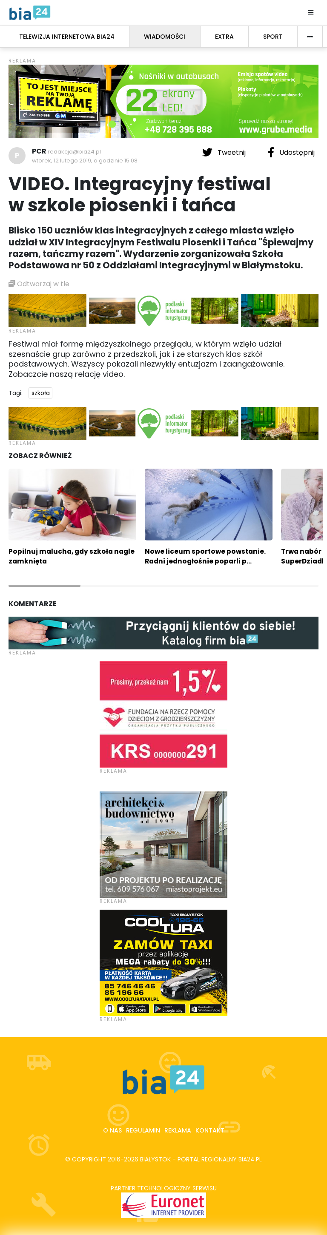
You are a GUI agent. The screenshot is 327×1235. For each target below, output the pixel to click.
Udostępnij (291, 152)
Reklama (177, 1130)
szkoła (41, 393)
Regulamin (143, 1130)
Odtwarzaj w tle (39, 284)
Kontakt (209, 1130)
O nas (112, 1130)
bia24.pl (250, 1159)
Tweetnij (224, 152)
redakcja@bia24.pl (74, 152)
